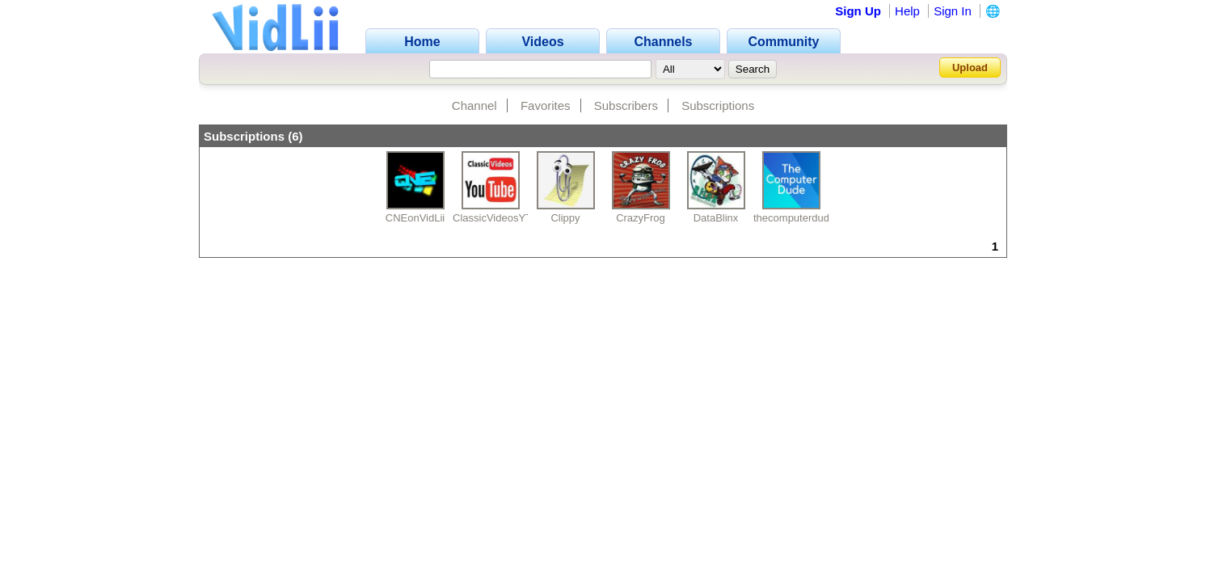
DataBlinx (716, 218)
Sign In (953, 11)
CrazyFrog (640, 218)
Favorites (546, 105)
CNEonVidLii (415, 218)
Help (907, 11)
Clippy (565, 218)
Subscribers (626, 105)
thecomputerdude (794, 218)
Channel (474, 105)
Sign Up (858, 11)
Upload (970, 67)
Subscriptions (717, 105)
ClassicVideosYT (492, 218)
